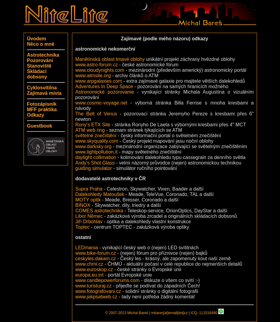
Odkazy (35, 115)
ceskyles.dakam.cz (95, 258)
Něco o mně (40, 44)
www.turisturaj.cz (93, 285)
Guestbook (39, 125)
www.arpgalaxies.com (98, 81)
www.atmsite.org (93, 75)
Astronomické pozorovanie (104, 92)
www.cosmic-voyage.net (101, 102)
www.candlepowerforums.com (107, 280)
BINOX (82, 205)
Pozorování (40, 60)
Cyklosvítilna (42, 87)
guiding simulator (93, 168)
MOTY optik (88, 199)
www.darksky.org (93, 146)
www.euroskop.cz (94, 269)
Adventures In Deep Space (104, 86)
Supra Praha (89, 188)
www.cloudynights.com (99, 70)
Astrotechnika (43, 55)
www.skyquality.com (96, 141)
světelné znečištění (95, 135)
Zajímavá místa (44, 93)
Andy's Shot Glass (95, 162)
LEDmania (86, 247)
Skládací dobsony (37, 74)
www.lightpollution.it (96, 151)
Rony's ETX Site (92, 124)
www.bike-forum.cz (95, 253)
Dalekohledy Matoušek (99, 194)
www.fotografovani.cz (98, 291)
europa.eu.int (89, 274)
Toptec (82, 227)
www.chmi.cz (89, 264)
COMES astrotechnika (99, 210)
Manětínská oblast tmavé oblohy (110, 59)
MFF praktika (42, 109)
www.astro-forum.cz (96, 64)
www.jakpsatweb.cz (96, 296)
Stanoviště (39, 65)
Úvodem (36, 38)
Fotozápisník (42, 104)
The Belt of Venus (96, 113)
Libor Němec (89, 216)
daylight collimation (95, 157)
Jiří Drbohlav (89, 221)
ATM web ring (90, 130)
